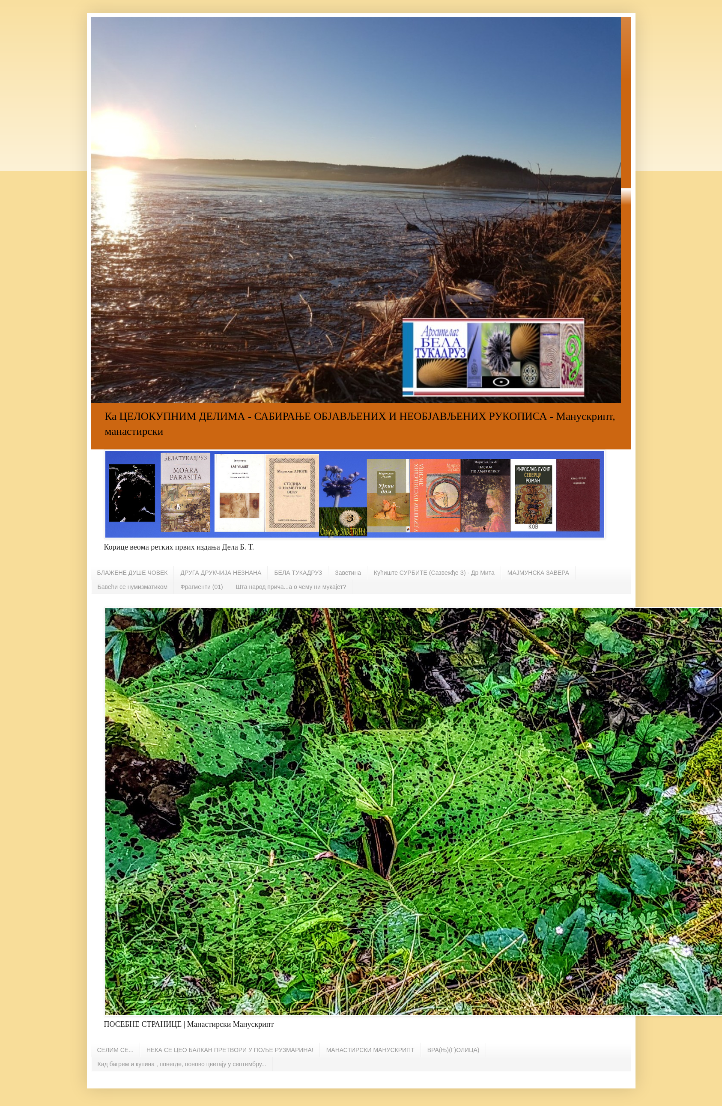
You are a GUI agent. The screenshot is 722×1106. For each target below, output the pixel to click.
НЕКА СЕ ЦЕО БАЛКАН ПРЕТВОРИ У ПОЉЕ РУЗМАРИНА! (229, 1050)
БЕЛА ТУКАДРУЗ (298, 572)
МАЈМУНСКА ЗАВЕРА (538, 572)
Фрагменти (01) (201, 586)
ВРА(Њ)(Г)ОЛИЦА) (453, 1050)
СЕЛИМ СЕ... (115, 1050)
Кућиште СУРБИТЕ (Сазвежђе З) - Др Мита (434, 572)
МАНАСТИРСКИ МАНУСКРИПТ (370, 1050)
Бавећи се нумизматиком (133, 586)
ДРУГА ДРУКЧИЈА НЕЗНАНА (220, 572)
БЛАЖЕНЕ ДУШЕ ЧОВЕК (132, 572)
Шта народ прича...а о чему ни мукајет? (291, 586)
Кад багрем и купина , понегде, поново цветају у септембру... (182, 1064)
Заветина (348, 572)
